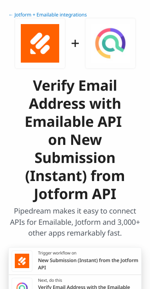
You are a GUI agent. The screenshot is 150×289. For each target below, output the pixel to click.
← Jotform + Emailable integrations (47, 14)
